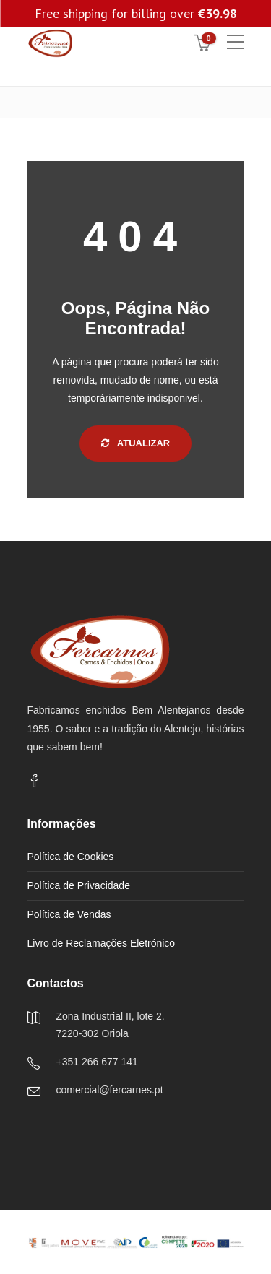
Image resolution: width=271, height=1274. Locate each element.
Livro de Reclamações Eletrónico (101, 943)
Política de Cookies (70, 856)
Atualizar (136, 443)
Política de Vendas (69, 914)
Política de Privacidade (78, 885)
